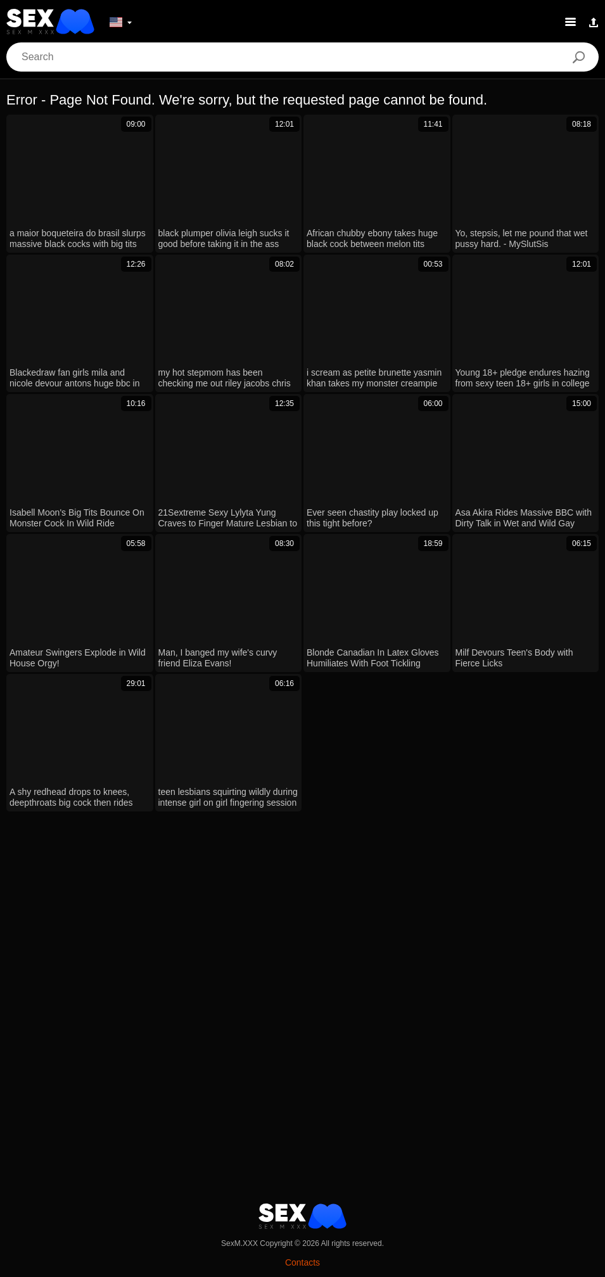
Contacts (302, 1262)
